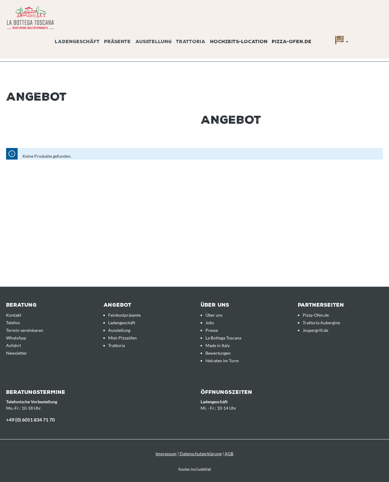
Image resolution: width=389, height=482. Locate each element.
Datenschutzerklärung (201, 453)
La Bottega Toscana (223, 337)
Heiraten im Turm (222, 360)
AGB (229, 453)
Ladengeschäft (121, 322)
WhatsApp (16, 337)
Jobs (209, 322)
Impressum (166, 453)
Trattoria (116, 345)
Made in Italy (217, 345)
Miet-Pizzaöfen (122, 337)
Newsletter (16, 353)
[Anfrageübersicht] (375, 34)
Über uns (213, 315)
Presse (211, 330)
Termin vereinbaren (24, 330)
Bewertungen (218, 353)
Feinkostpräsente (124, 315)
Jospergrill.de (315, 330)
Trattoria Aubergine (321, 322)
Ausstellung (119, 330)
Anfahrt (13, 345)
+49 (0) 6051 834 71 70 (30, 419)
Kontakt (13, 315)
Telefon (13, 322)
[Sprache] (341, 41)
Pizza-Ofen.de (316, 315)
